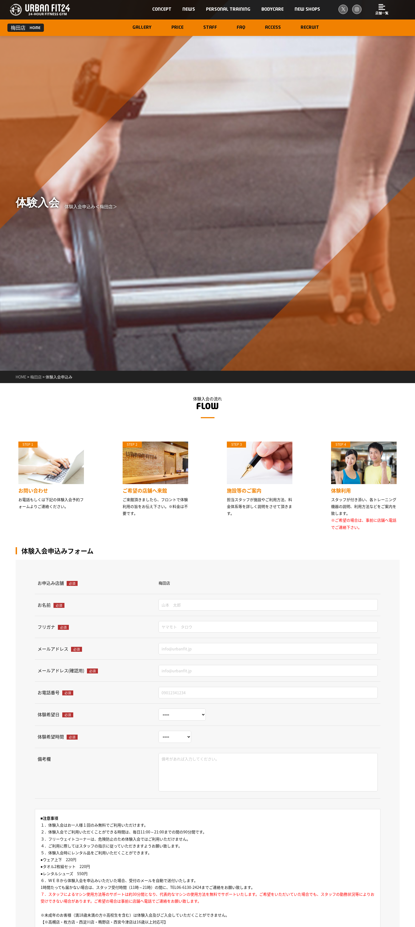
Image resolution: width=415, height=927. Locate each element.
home (21, 377)
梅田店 (36, 377)
